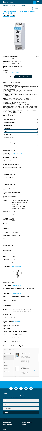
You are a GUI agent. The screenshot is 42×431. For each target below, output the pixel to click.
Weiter (6, 412)
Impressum (24, 424)
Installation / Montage (21, 119)
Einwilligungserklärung (7, 424)
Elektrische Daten (21, 128)
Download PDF (15, 72)
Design (21, 131)
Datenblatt (6, 15)
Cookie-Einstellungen (7, 422)
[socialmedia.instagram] (21, 388)
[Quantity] (8, 76)
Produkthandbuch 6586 (25, 367)
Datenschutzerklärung (7, 427)
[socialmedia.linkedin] (16, 388)
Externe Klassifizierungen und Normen (21, 143)
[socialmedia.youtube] (26, 388)
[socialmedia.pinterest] (31, 388)
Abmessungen (21, 134)
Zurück (36, 8)
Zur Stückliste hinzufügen (23, 76)
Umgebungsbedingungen (21, 122)
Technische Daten (21, 125)
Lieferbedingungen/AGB (27, 422)
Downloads (12, 15)
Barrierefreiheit (25, 427)
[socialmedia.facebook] (11, 388)
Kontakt (4, 429)
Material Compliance (21, 137)
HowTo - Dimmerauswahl (25, 353)
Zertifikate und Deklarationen (21, 140)
